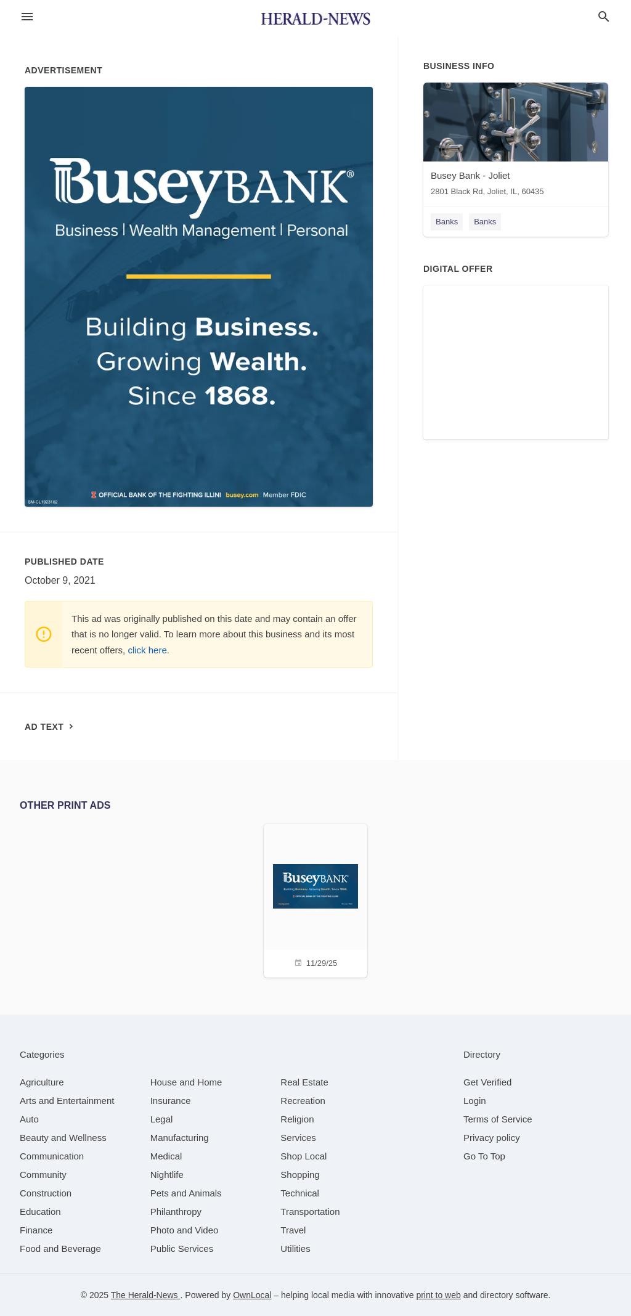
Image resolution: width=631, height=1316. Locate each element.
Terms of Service (497, 1119)
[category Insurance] (170, 1100)
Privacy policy (491, 1137)
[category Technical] (299, 1193)
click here (147, 650)
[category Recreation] (302, 1100)
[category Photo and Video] (184, 1230)
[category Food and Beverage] (60, 1248)
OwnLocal (252, 1295)
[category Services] (298, 1137)
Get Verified (487, 1082)
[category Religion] (297, 1119)
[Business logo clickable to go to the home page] (315, 18)
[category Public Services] (182, 1248)
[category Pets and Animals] (186, 1193)
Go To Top (484, 1156)
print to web (438, 1295)
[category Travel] (293, 1230)
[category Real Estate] (304, 1082)
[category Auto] (29, 1119)
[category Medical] (166, 1156)
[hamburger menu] (27, 17)
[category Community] (43, 1174)
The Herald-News (146, 1295)
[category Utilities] (295, 1248)
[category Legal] (161, 1119)
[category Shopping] (299, 1174)
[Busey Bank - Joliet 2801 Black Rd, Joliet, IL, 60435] (516, 142)
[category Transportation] (310, 1211)
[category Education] (40, 1211)
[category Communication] (52, 1156)
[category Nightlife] (167, 1174)
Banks (447, 221)
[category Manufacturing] (179, 1137)
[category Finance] (36, 1230)
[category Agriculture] (42, 1082)
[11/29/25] (315, 899)
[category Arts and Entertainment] (67, 1100)
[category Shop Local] (303, 1156)
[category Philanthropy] (176, 1211)
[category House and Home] (186, 1082)
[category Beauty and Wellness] (63, 1137)
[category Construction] (45, 1193)
